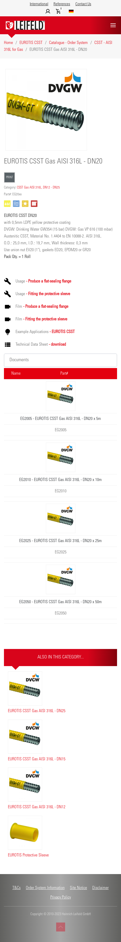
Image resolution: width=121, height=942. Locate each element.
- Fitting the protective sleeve (48, 294)
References (62, 4)
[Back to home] (25, 25)
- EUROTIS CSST (62, 332)
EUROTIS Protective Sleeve (28, 855)
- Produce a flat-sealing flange (48, 281)
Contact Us (83, 4)
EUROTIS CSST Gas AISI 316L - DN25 (36, 711)
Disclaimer (100, 888)
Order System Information (45, 888)
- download (57, 345)
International (39, 4)
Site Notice (78, 888)
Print (9, 177)
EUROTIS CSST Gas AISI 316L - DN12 (36, 807)
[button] (113, 25)
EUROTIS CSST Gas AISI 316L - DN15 (36, 759)
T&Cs (16, 888)
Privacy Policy (60, 897)
